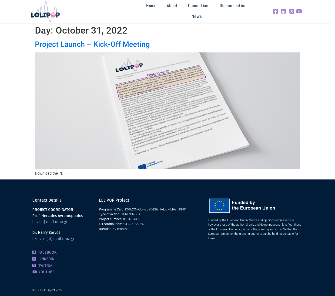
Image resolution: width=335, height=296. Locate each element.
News (196, 16)
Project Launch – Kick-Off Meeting (92, 44)
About (172, 6)
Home (151, 6)
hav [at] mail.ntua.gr (49, 222)
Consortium (198, 6)
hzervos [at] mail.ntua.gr (53, 239)
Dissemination (233, 6)
